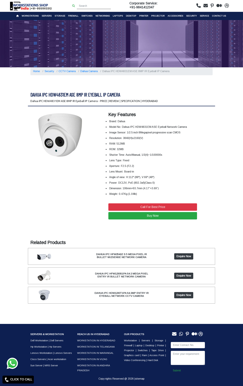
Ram (144, 355)
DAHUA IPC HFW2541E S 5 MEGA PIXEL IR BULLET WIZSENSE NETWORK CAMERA (121, 256)
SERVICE (204, 16)
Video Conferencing (134, 360)
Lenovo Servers (63, 353)
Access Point (156, 355)
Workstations (30, 16)
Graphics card (131, 355)
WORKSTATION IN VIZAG (92, 359)
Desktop (131, 16)
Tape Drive (157, 350)
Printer (160, 345)
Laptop (139, 345)
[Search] (94, 6)
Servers (47, 16)
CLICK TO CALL (18, 379)
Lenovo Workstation (41, 353)
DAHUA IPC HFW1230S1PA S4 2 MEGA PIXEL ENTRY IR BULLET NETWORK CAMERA (121, 275)
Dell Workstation (39, 340)
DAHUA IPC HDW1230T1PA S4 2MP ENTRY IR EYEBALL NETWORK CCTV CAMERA (121, 294)
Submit (177, 370)
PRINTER (143, 16)
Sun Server (36, 365)
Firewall (73, 16)
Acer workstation (57, 359)
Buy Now (153, 215)
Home (36, 71)
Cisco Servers (38, 359)
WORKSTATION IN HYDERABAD (96, 340)
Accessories (175, 16)
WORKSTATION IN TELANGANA (96, 346)
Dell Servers (56, 340)
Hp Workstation (38, 346)
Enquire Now (183, 256)
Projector (158, 16)
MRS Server (51, 365)
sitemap (139, 378)
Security (191, 16)
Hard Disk (152, 360)
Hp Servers (55, 346)
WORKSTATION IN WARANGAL (95, 353)
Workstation (130, 340)
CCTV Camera (67, 71)
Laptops (118, 16)
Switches (87, 16)
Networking (103, 16)
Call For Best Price (152, 207)
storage (60, 16)
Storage (159, 340)
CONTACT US (219, 16)
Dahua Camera (89, 71)
